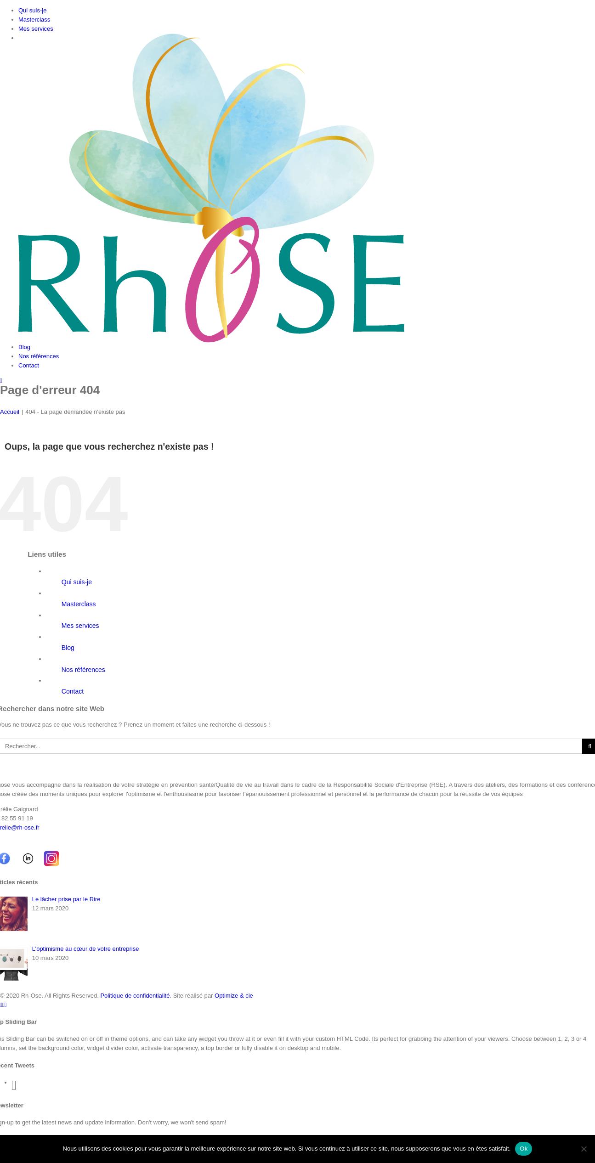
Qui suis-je (77, 582)
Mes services (80, 625)
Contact (73, 691)
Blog (68, 647)
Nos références (83, 669)
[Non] (583, 1148)
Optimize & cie (234, 995)
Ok (523, 1148)
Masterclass (79, 604)
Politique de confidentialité (135, 995)
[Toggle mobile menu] (1, 380)
